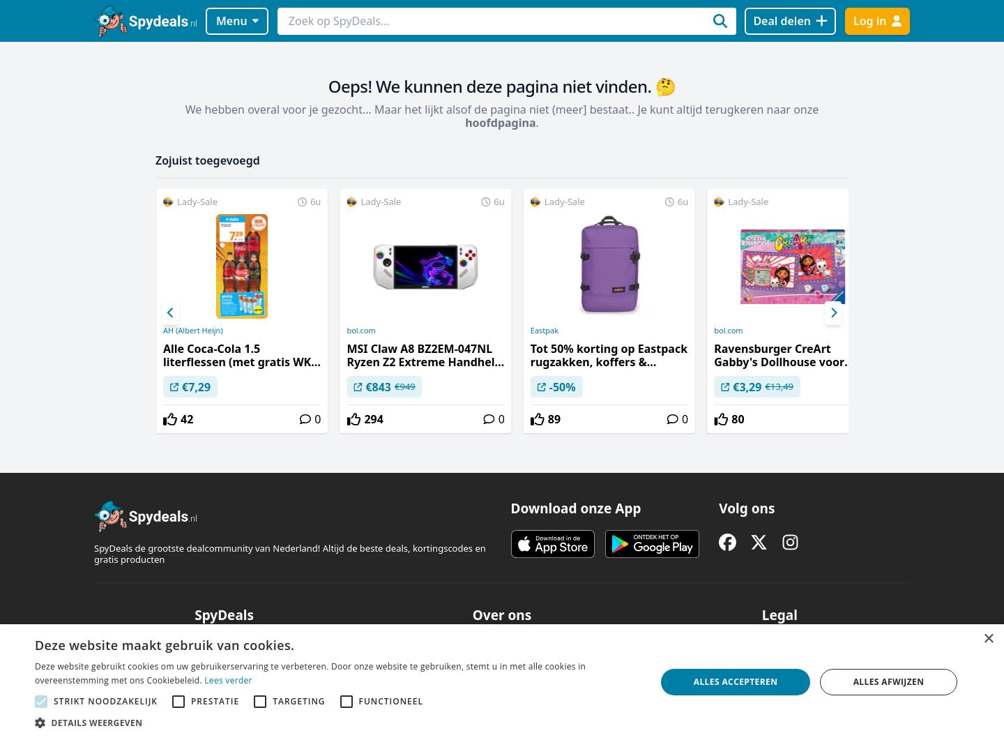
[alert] (502, 682)
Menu (237, 21)
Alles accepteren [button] (736, 682)
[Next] (833, 313)
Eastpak (544, 330)
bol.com (361, 330)
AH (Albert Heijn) (193, 330)
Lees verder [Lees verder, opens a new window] (228, 680)
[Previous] (170, 313)
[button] (336, 723)
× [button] (988, 639)
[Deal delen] (790, 21)
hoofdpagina (500, 122)
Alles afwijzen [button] (889, 682)
